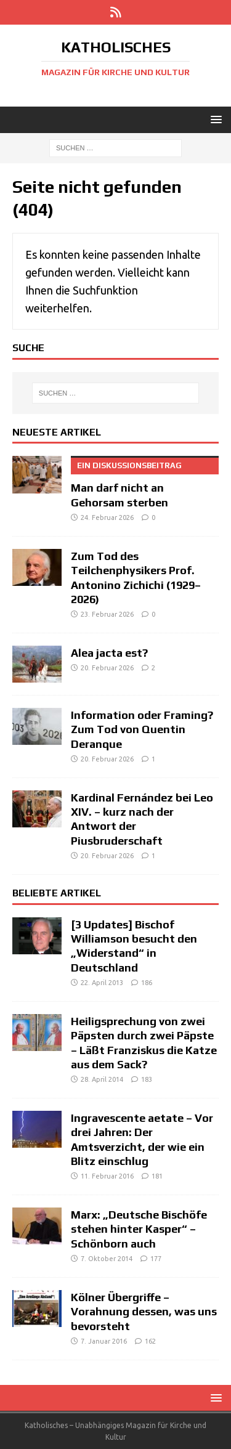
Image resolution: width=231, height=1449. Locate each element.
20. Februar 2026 (107, 668)
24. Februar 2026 (107, 517)
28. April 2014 (102, 1079)
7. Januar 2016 (104, 1341)
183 (146, 1079)
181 (157, 1176)
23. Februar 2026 (107, 614)
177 (155, 1258)
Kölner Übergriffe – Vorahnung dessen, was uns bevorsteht (144, 1312)
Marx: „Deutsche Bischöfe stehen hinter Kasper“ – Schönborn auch (139, 1229)
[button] (214, 119)
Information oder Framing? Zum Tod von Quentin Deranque (142, 729)
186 (146, 982)
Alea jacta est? (109, 652)
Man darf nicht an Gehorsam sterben (145, 482)
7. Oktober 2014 (106, 1258)
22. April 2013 (102, 982)
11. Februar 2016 (107, 1176)
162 (150, 1341)
